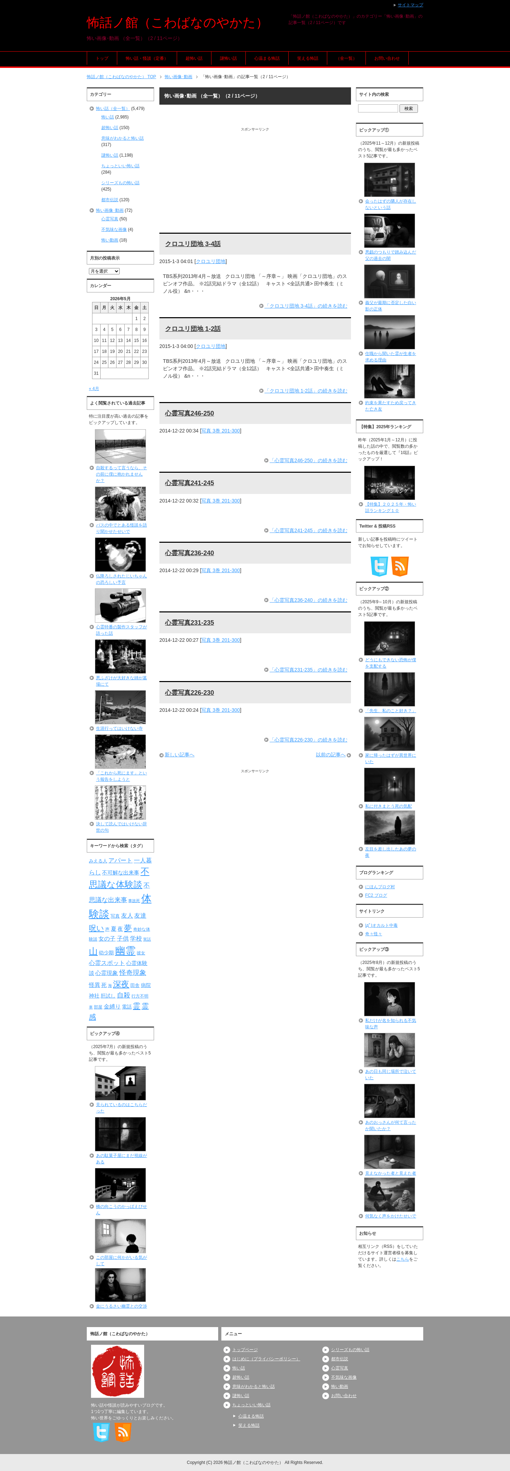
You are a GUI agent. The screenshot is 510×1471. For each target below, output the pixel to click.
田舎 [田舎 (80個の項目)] (135, 985)
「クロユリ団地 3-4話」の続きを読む (306, 306)
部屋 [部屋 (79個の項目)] (98, 1007)
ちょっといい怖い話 (120, 165)
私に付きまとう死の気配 (388, 806)
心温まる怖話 (267, 58)
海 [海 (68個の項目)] (110, 985)
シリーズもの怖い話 (120, 182)
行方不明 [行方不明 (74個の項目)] (139, 996)
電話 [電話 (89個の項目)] (127, 1007)
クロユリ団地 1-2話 (193, 328)
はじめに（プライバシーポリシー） (266, 1358)
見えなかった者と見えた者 (390, 1173)
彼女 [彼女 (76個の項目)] (141, 952)
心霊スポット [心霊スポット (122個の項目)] (107, 962)
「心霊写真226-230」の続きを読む (308, 740)
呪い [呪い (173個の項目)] (96, 928)
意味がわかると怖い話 (122, 138)
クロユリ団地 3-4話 (193, 244)
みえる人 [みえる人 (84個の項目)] (98, 861)
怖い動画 (109, 240)
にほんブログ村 (380, 886)
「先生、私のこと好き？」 (390, 710)
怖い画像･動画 (110, 210)
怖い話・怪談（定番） (147, 58)
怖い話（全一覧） (113, 108)
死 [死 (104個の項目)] (104, 985)
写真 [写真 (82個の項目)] (115, 916)
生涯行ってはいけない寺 (119, 728)
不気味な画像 (114, 229)
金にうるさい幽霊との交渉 (121, 1306)
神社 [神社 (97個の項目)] (94, 996)
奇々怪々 (373, 933)
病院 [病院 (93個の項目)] (146, 985)
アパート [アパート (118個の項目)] (120, 860)
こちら (402, 1259)
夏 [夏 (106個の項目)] (114, 929)
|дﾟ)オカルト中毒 (381, 925)
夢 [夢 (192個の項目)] (128, 928)
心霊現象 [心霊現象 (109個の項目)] (106, 973)
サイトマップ (410, 4)
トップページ (245, 1349)
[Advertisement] (255, 181)
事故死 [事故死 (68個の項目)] (134, 901)
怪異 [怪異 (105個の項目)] (94, 985)
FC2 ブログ (376, 895)
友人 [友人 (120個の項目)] (127, 915)
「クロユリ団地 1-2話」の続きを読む (306, 391)
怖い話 (107, 117)
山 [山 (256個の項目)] (93, 951)
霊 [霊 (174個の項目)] (136, 1006)
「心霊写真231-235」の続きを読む (308, 670)
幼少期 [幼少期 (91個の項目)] (106, 952)
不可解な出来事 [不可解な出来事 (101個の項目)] (120, 873)
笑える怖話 (307, 58)
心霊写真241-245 (189, 483)
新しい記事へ (179, 754)
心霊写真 (109, 218)
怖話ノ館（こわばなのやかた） (177, 22)
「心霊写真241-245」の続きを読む (308, 530)
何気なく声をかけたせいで (390, 1216)
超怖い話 (194, 58)
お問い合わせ (387, 58)
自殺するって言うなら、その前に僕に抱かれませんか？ (121, 474)
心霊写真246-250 (189, 413)
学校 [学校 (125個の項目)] (136, 938)
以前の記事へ (331, 754)
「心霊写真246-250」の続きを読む (308, 460)
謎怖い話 (228, 58)
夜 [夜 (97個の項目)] (120, 929)
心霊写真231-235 (189, 622)
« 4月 (94, 388)
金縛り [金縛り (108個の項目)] (112, 1007)
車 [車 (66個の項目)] (91, 1007)
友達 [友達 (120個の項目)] (140, 915)
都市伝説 (109, 199)
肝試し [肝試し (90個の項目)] (108, 996)
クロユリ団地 (211, 261)
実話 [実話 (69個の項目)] (147, 939)
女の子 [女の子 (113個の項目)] (106, 938)
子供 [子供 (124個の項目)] (123, 938)
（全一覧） (346, 58)
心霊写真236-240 (189, 553)
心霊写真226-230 (189, 692)
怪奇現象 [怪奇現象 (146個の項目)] (132, 972)
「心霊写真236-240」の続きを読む (308, 600)
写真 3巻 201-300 (220, 431)
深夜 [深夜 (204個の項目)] (121, 984)
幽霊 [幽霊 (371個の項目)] (125, 951)
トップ (102, 58)
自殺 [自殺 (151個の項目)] (123, 995)
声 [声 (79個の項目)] (107, 929)
